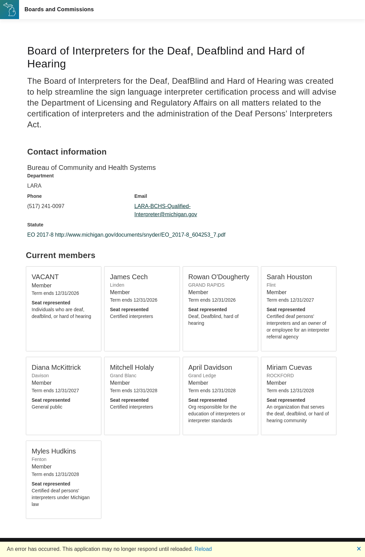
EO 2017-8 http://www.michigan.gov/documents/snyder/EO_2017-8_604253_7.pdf (126, 235)
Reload (203, 549)
